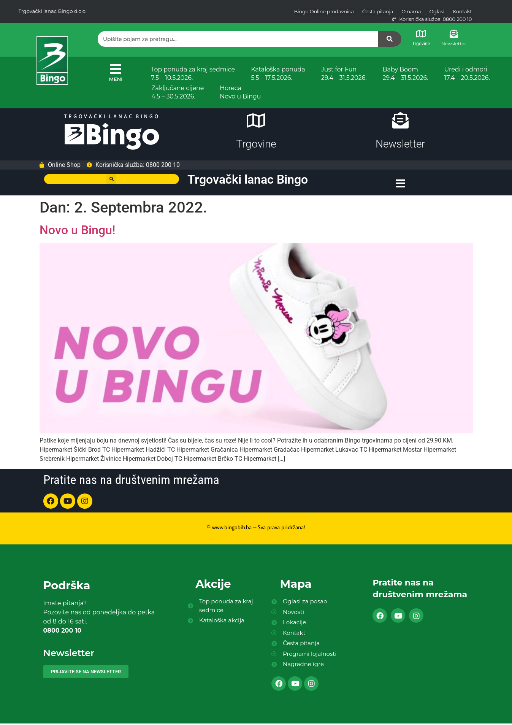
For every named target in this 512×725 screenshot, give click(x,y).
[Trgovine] (421, 34)
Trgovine (421, 43)
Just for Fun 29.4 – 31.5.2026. (344, 73)
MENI (116, 79)
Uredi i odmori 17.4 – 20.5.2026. (467, 73)
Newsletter (453, 43)
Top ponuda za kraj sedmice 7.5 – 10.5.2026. (193, 73)
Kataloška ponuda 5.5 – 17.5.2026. (278, 73)
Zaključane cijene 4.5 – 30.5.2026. (177, 92)
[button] (111, 182)
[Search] (390, 39)
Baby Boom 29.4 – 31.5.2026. (405, 73)
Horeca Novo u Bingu (240, 92)
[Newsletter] (454, 34)
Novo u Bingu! (77, 232)
